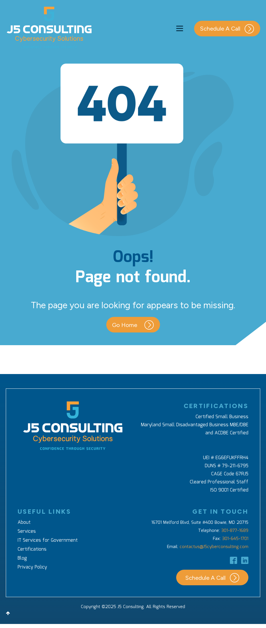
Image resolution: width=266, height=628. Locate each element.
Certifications (32, 549)
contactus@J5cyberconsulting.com (214, 546)
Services (27, 531)
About (24, 522)
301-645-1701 (235, 538)
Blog (22, 558)
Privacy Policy (32, 567)
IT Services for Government (48, 540)
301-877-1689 (234, 530)
